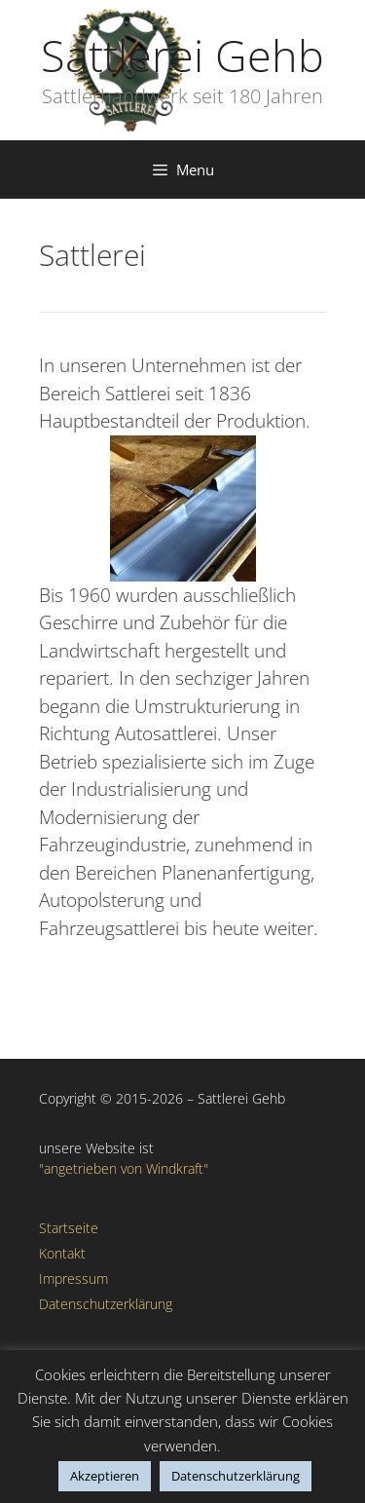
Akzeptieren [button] (104, 1475)
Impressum (73, 1278)
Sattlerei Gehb (182, 55)
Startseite (68, 1228)
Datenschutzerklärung (105, 1304)
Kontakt (62, 1253)
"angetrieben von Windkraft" (123, 1168)
